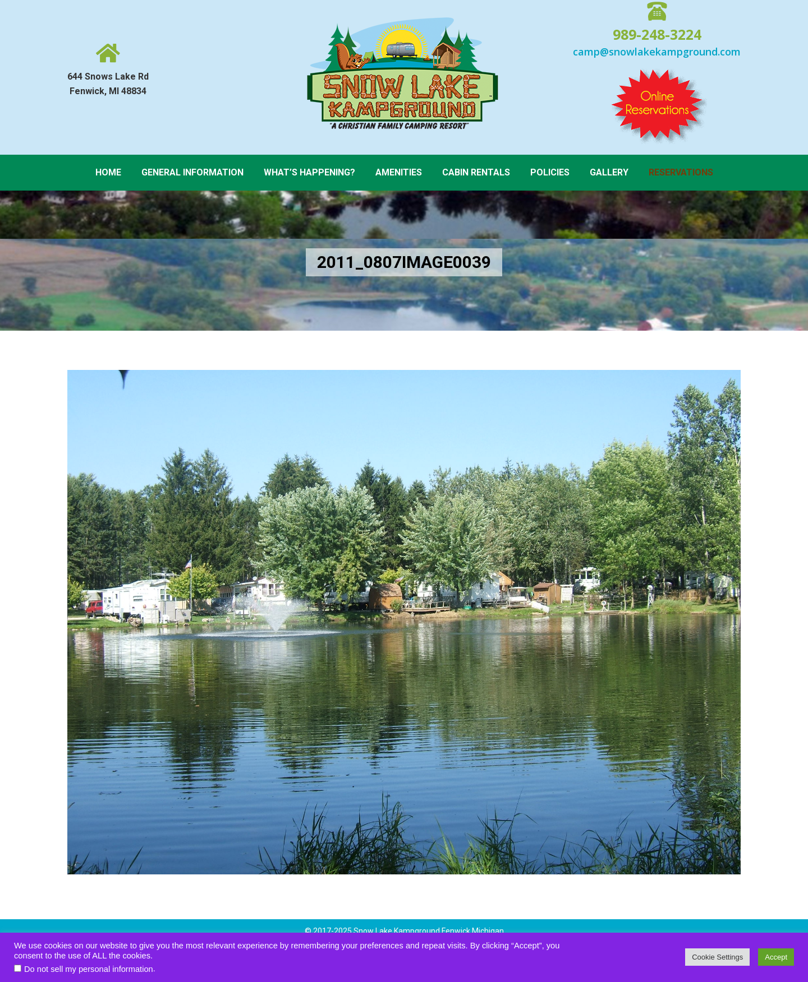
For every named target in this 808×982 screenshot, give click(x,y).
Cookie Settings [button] (717, 957)
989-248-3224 (657, 34)
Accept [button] (776, 957)
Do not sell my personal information (88, 969)
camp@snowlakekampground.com (657, 52)
